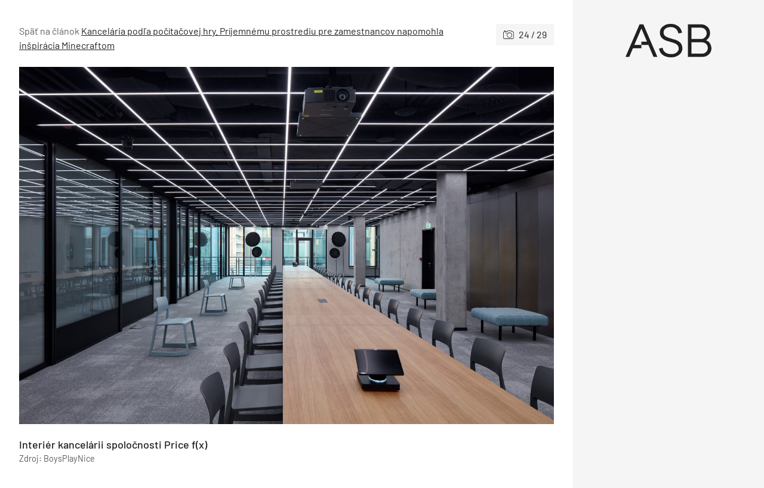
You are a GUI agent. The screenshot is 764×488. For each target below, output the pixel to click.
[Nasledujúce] (420, 245)
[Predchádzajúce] (152, 245)
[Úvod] (668, 40)
